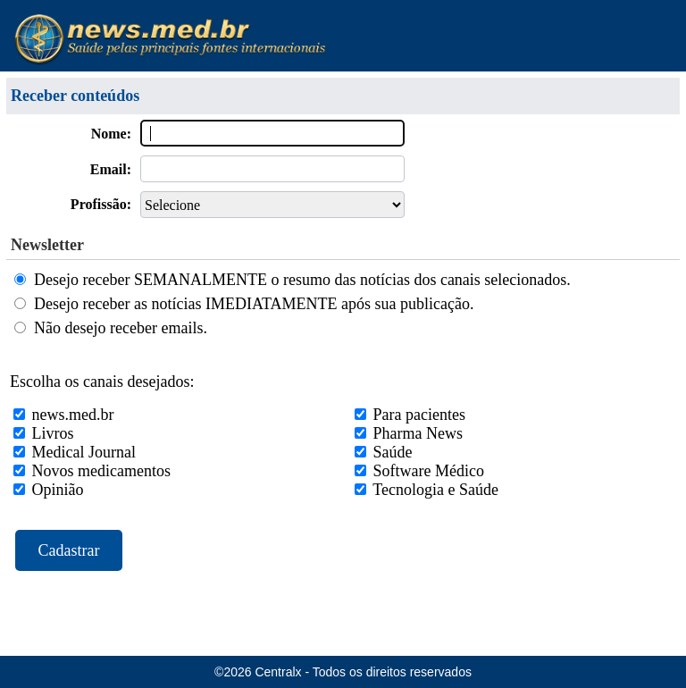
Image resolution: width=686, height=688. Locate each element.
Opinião (58, 490)
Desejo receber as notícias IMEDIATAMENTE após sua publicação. (253, 304)
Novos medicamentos (101, 471)
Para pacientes (419, 415)
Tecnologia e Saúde (435, 490)
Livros (53, 433)
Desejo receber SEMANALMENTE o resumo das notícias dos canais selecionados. (302, 280)
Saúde (393, 452)
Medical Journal (84, 452)
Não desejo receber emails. (120, 328)
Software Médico (428, 471)
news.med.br (73, 415)
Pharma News (418, 433)
